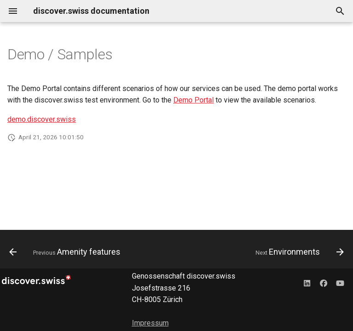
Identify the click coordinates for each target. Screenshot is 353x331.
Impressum (150, 323)
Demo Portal (193, 100)
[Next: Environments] (298, 252)
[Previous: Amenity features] (66, 252)
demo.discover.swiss (41, 119)
